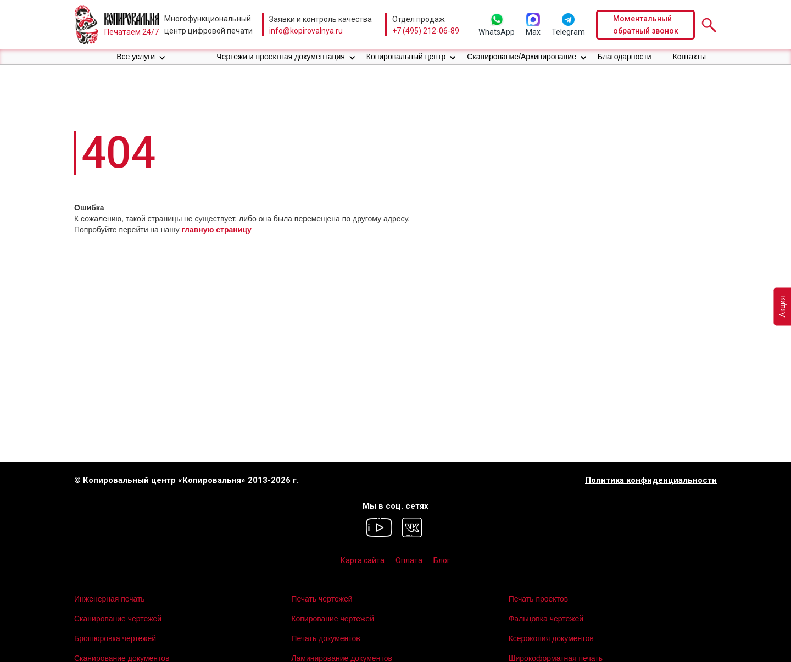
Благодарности (624, 56)
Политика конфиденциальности (651, 480)
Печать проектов (538, 598)
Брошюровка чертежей (115, 638)
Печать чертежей (321, 598)
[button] (141, 56)
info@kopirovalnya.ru (306, 30)
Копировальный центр (406, 56)
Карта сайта (363, 560)
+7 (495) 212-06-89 (425, 30)
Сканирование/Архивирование (521, 56)
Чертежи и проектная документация (280, 56)
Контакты (689, 56)
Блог (441, 560)
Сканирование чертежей (117, 618)
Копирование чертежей (332, 618)
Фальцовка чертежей (546, 618)
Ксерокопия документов (551, 638)
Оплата (409, 560)
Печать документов (325, 638)
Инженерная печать (109, 598)
